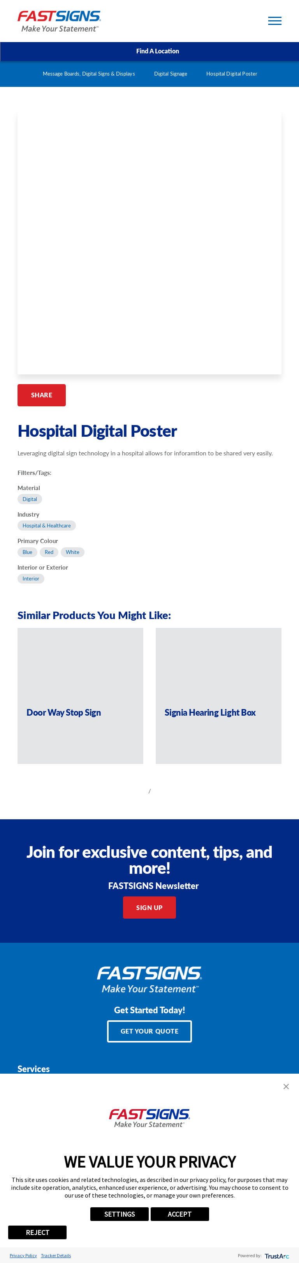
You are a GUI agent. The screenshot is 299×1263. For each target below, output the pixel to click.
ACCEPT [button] (180, 1214)
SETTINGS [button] (119, 1214)
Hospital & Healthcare (47, 525)
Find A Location (149, 51)
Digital (30, 499)
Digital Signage (171, 73)
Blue (27, 552)
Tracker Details (56, 1255)
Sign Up (149, 907)
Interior (31, 578)
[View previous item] (136, 790)
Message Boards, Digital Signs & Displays (89, 73)
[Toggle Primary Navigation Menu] (274, 21)
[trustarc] (276, 1255)
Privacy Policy (23, 1255)
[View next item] (163, 790)
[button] (286, 1086)
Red (49, 552)
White (72, 552)
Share (42, 394)
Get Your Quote (150, 1031)
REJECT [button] (37, 1232)
